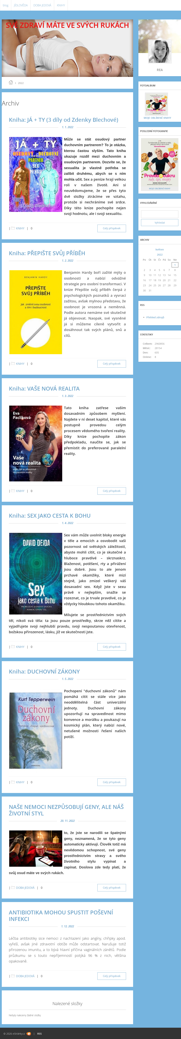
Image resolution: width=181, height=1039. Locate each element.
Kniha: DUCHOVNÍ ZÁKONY (44, 671)
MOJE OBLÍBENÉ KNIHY (157, 117)
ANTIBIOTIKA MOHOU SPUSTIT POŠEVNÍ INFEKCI (61, 916)
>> (175, 249)
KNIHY (61, 5)
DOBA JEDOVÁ (42, 5)
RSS (39, 1033)
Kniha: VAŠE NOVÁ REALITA (44, 388)
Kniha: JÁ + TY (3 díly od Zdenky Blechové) (63, 119)
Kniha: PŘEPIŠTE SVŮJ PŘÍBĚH (47, 253)
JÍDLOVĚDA (21, 5)
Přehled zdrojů (155, 317)
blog (5, 5)
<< (144, 249)
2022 (160, 254)
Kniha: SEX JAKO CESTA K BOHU (50, 515)
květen (160, 249)
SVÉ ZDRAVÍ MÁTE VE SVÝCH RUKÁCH (67, 25)
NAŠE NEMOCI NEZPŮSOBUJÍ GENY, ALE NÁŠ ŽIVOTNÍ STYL (66, 810)
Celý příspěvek (112, 228)
